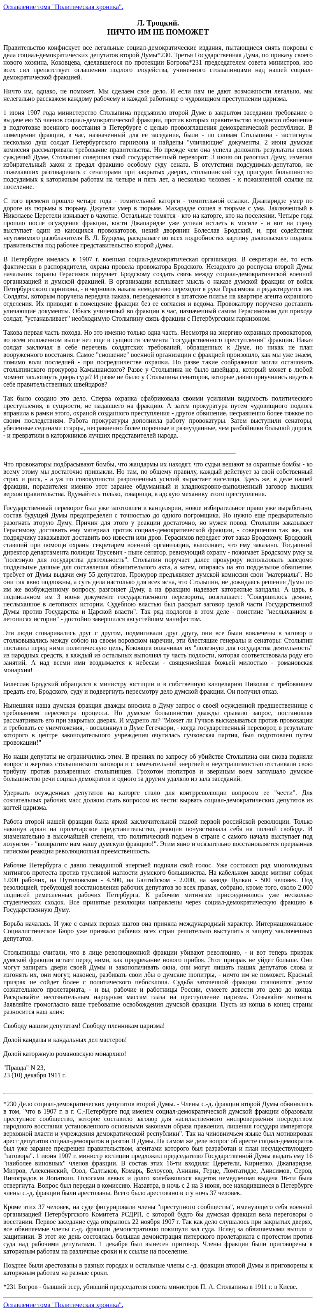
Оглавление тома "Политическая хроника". (63, 6)
